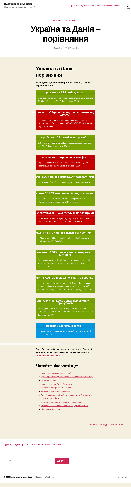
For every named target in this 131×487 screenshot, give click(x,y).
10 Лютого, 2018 (74, 48)
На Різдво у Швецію (51, 384)
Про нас (117, 6)
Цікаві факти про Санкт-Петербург (58, 388)
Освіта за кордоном (104, 6)
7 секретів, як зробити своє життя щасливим (63, 405)
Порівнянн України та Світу (50, 356)
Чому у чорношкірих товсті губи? (57, 373)
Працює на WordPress (46, 481)
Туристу (73, 6)
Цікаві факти (86, 6)
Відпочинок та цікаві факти (19, 4)
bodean (59, 48)
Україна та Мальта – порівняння (57, 395)
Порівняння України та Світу (65, 20)
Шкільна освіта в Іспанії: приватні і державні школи (66, 409)
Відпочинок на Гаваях (51, 413)
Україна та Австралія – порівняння (58, 391)
